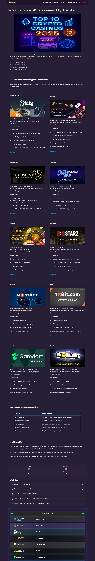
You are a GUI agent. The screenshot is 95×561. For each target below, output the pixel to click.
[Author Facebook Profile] (29, 473)
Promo (69, 2)
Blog (75, 2)
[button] (47, 484)
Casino (62, 2)
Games (55, 2)
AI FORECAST (47, 2)
